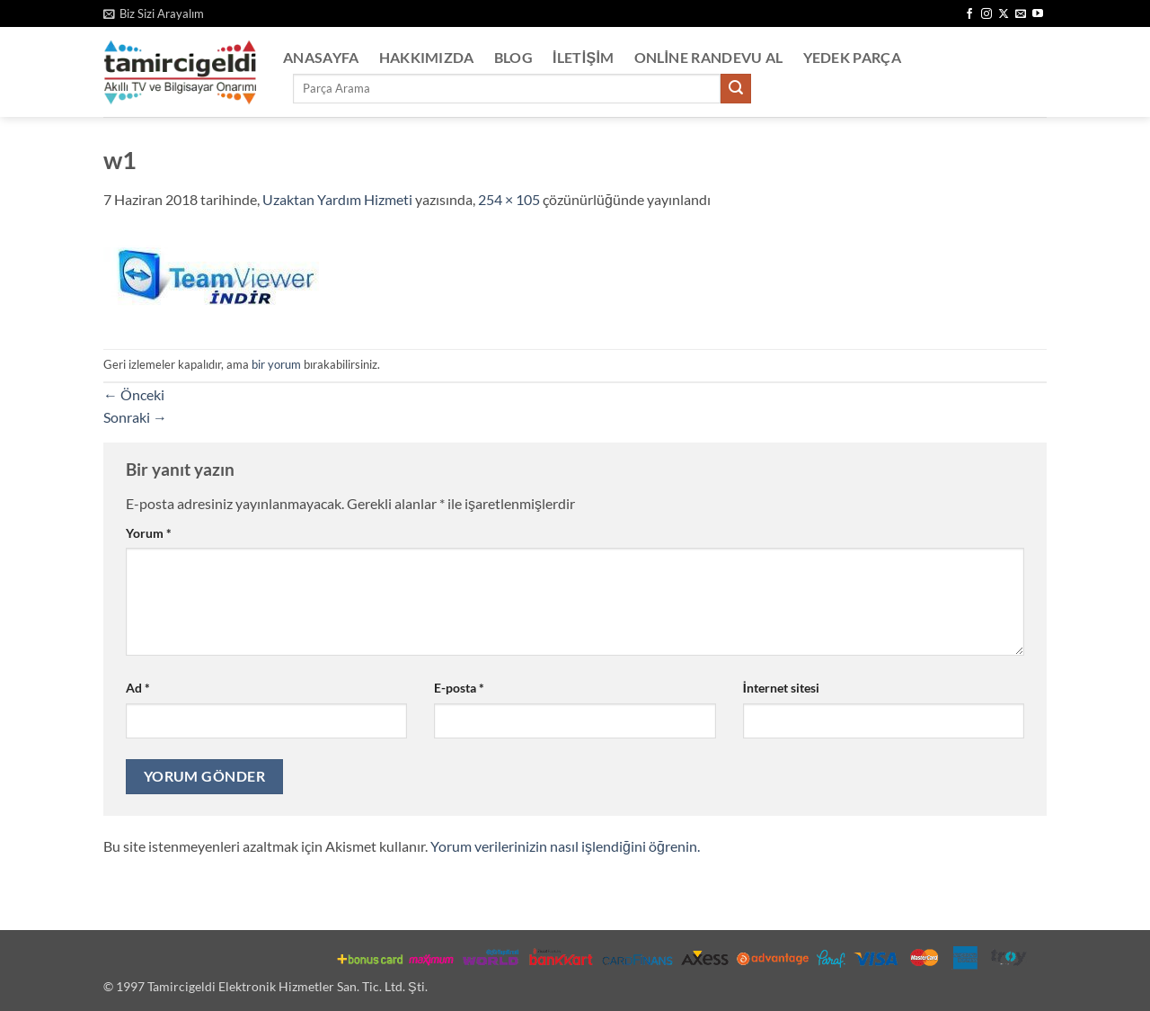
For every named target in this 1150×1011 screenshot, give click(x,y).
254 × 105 (509, 199)
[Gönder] (736, 89)
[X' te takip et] (1003, 14)
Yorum (149, 533)
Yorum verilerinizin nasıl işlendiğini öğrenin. (565, 845)
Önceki (133, 394)
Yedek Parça (852, 57)
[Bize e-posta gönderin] (1020, 14)
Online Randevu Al (708, 57)
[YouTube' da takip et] (1037, 14)
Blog (513, 57)
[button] (153, 13)
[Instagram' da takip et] (986, 14)
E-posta (459, 687)
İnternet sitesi (781, 687)
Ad (138, 687)
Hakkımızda (426, 57)
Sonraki (135, 416)
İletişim (584, 57)
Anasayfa (321, 57)
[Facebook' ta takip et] (969, 14)
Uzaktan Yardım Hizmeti (337, 199)
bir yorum (276, 364)
